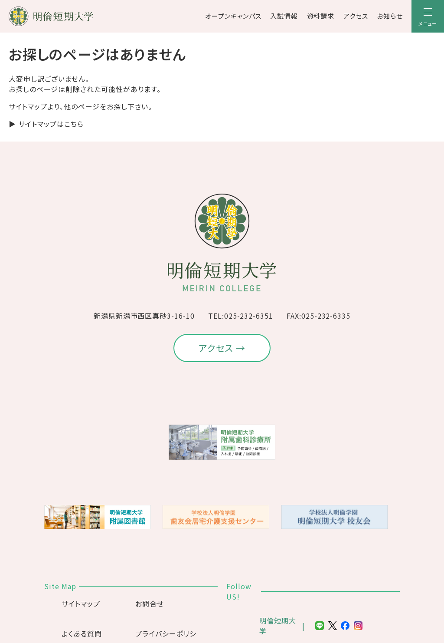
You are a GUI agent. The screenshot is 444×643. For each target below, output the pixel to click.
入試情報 (284, 15)
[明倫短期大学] (74, 16)
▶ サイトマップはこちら (46, 124)
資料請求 (321, 15)
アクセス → (222, 347)
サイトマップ (81, 603)
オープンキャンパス (233, 15)
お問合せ (149, 603)
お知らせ (390, 15)
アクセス (355, 15)
